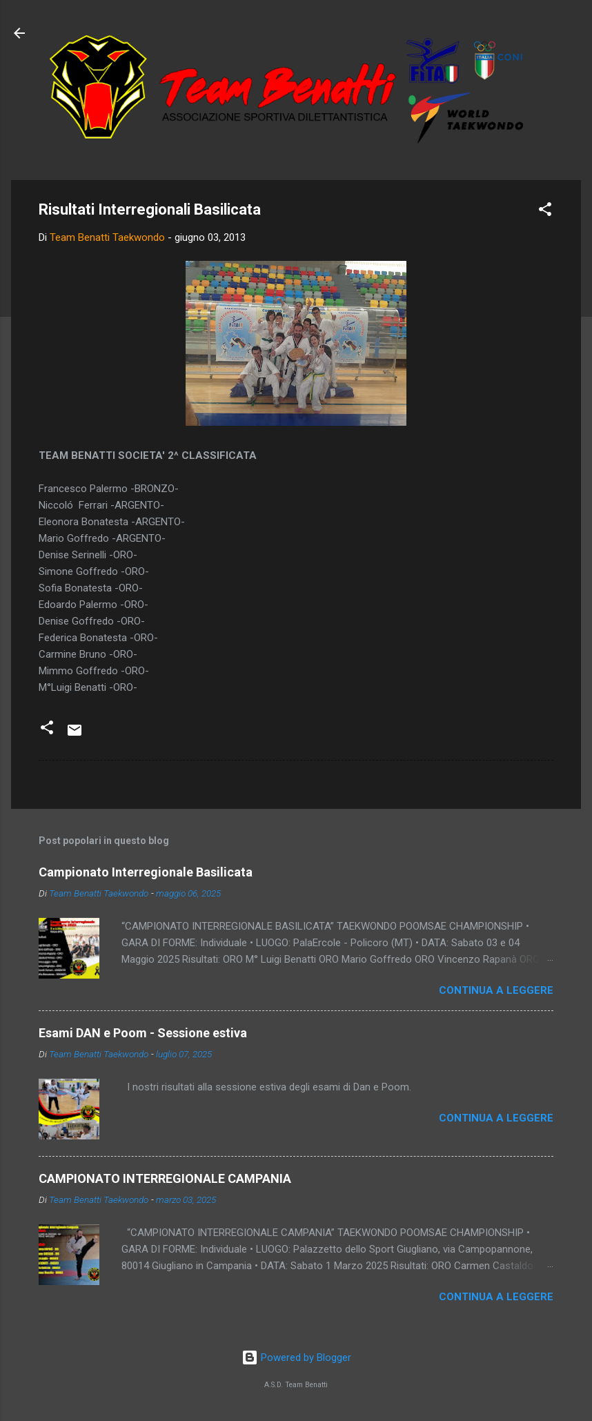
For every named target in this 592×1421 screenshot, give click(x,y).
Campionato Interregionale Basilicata (146, 872)
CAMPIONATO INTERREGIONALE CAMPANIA (165, 1178)
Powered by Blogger (296, 1357)
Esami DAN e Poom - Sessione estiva (143, 1033)
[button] (545, 211)
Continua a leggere (496, 990)
